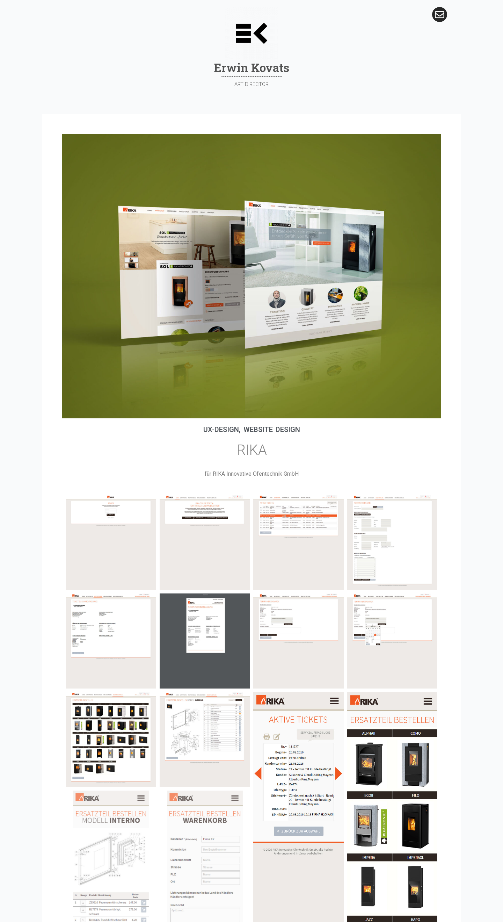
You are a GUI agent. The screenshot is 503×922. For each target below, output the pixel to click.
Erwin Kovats (251, 67)
